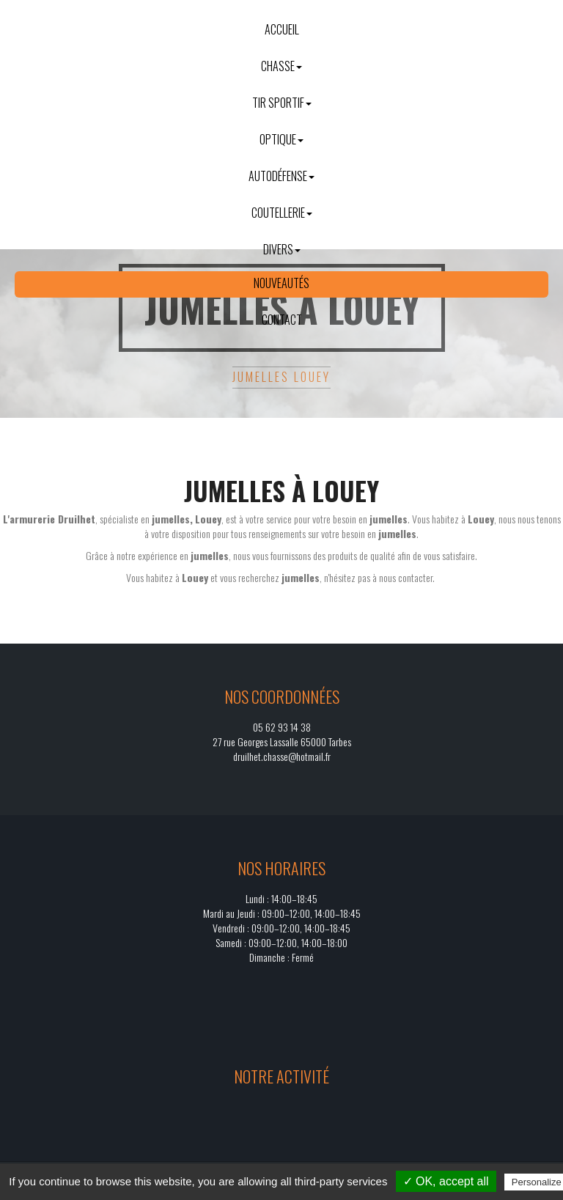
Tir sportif (282, 102)
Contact (282, 319)
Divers (282, 249)
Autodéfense (281, 176)
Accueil (282, 29)
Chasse (281, 66)
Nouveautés (281, 283)
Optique (281, 139)
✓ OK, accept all (446, 1181)
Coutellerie (281, 212)
